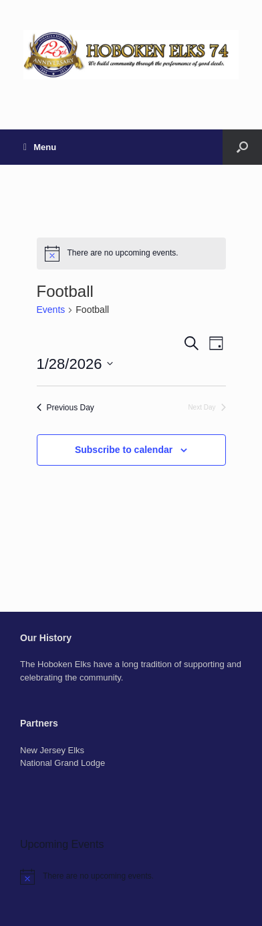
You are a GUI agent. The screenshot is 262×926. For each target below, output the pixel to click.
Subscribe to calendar (123, 449)
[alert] (131, 254)
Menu (39, 147)
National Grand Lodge (62, 763)
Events (51, 309)
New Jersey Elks (52, 750)
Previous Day (65, 407)
